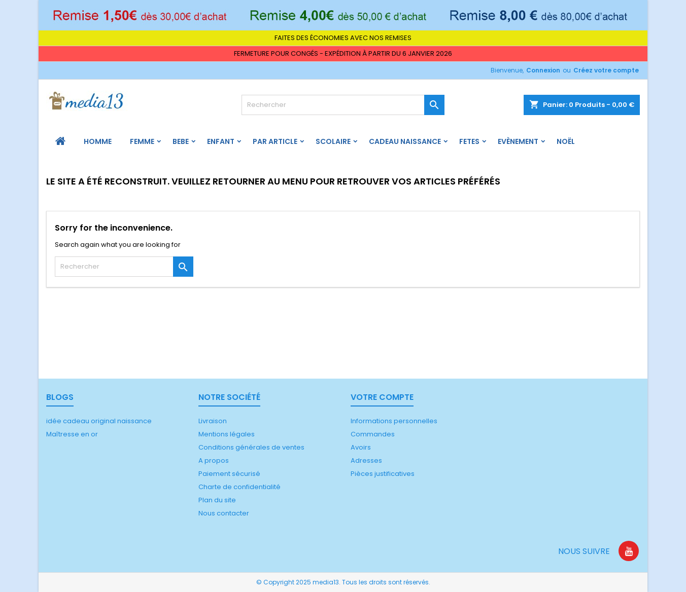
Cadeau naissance (405, 141)
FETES (469, 141)
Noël (566, 141)
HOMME (98, 141)
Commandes (373, 434)
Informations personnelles (394, 421)
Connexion (543, 70)
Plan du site (217, 500)
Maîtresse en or (72, 434)
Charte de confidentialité (239, 487)
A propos (213, 460)
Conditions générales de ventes (251, 447)
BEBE (181, 141)
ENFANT (220, 141)
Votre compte (382, 397)
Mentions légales (226, 434)
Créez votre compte (606, 70)
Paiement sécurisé (229, 473)
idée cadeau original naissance (99, 421)
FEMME (142, 141)
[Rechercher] (343, 105)
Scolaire (333, 141)
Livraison (212, 421)
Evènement (518, 141)
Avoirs (361, 447)
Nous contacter (223, 513)
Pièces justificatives (383, 473)
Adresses (366, 460)
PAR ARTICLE (275, 141)
